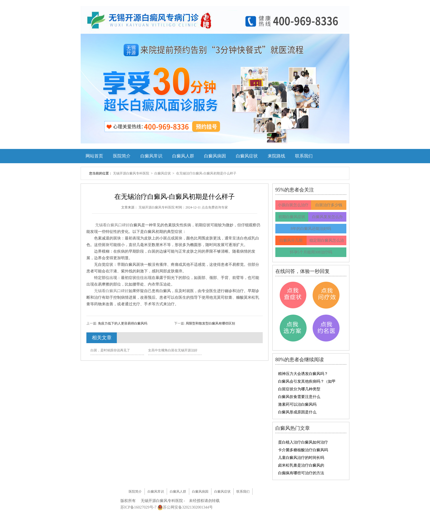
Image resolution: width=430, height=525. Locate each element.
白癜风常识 (151, 156)
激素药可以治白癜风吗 (297, 404)
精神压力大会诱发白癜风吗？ (303, 374)
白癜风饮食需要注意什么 (299, 397)
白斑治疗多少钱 (328, 205)
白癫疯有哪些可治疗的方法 (301, 473)
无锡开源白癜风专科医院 (131, 173)
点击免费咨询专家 (215, 207)
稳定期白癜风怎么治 (326, 240)
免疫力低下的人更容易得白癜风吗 (122, 323)
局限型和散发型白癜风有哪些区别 (210, 323)
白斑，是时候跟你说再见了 (110, 350)
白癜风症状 (247, 156)
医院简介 (122, 156)
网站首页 (94, 156)
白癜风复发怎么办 (327, 217)
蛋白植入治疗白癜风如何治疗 (303, 442)
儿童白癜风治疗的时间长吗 (301, 458)
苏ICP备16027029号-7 (138, 507)
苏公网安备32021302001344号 (188, 507)
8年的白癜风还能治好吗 (311, 229)
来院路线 (276, 156)
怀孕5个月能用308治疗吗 (311, 252)
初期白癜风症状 (291, 217)
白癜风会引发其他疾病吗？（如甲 (307, 381)
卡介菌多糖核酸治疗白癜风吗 (303, 450)
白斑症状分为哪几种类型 (299, 389)
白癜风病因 (215, 156)
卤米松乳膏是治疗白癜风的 (301, 465)
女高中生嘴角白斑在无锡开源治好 (172, 350)
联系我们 (304, 156)
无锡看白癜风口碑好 (112, 225)
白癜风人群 (183, 156)
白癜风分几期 (290, 240)
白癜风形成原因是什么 (297, 412)
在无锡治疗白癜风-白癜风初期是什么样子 (206, 173)
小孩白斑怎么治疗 (293, 205)
